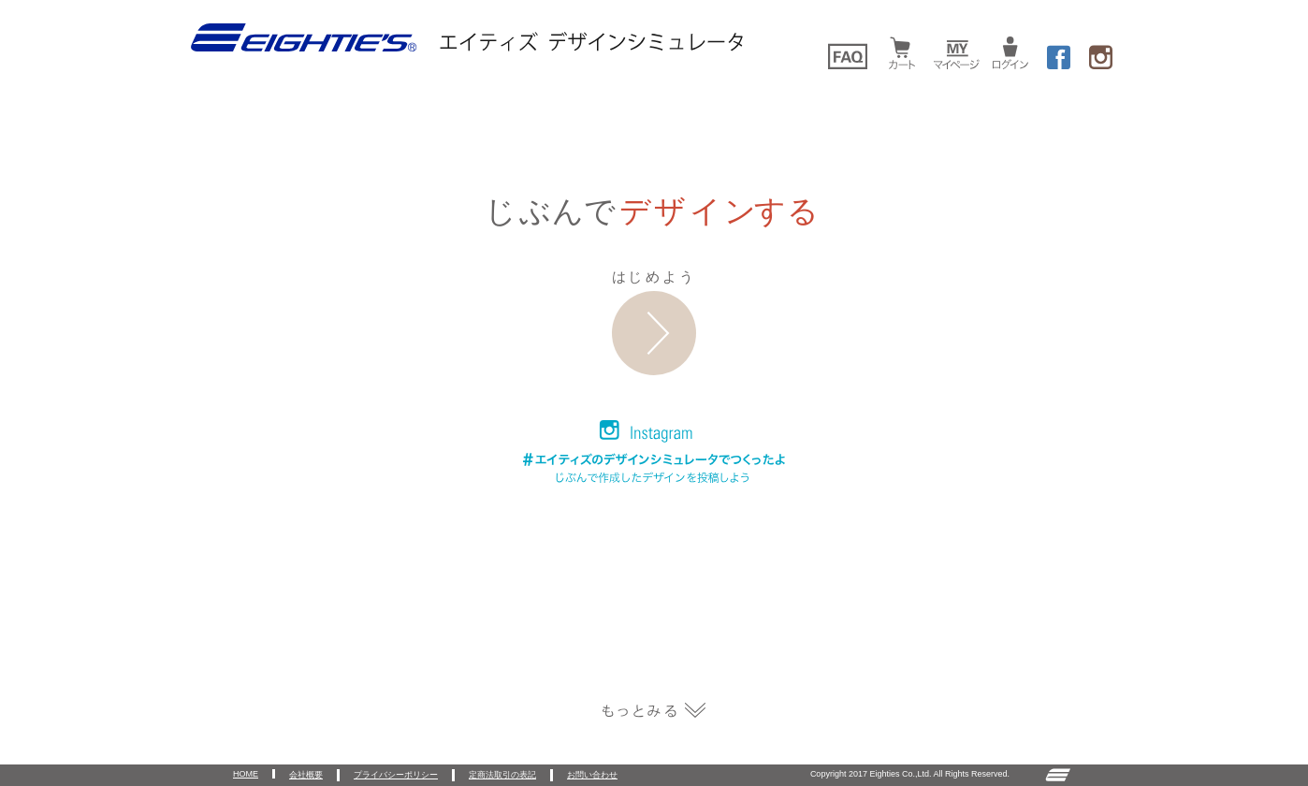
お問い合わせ (592, 774)
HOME (245, 774)
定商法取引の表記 (502, 774)
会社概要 (306, 774)
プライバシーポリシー (396, 774)
